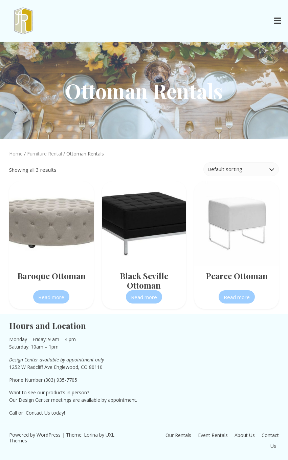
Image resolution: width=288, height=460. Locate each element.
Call (13, 413)
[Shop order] (241, 169)
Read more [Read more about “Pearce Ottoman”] (237, 297)
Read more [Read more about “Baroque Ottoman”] (51, 297)
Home (16, 153)
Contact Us (38, 413)
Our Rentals (178, 435)
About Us (245, 435)
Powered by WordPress (35, 435)
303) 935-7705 (61, 380)
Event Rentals (213, 435)
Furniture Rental (44, 153)
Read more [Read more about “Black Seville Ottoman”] (144, 297)
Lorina (91, 435)
